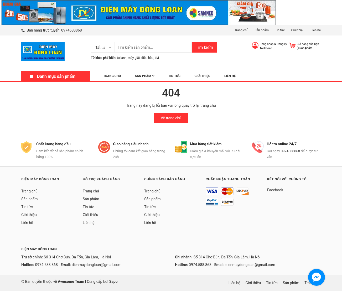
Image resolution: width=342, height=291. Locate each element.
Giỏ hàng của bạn (308, 44)
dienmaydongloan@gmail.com (96, 265)
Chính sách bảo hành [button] (164, 179)
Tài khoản (266, 48)
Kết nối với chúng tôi (287, 179)
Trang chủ (241, 30)
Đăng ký (282, 44)
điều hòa (147, 58)
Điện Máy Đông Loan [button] (40, 179)
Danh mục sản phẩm (56, 76)
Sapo (113, 281)
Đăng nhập (267, 44)
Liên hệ (316, 30)
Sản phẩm (262, 30)
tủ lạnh (121, 58)
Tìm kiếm (204, 47)
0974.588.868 (46, 265)
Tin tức (280, 30)
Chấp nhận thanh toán (228, 179)
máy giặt (134, 58)
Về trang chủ (171, 118)
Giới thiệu (297, 30)
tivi (157, 58)
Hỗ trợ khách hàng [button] (101, 179)
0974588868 (71, 30)
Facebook (275, 190)
